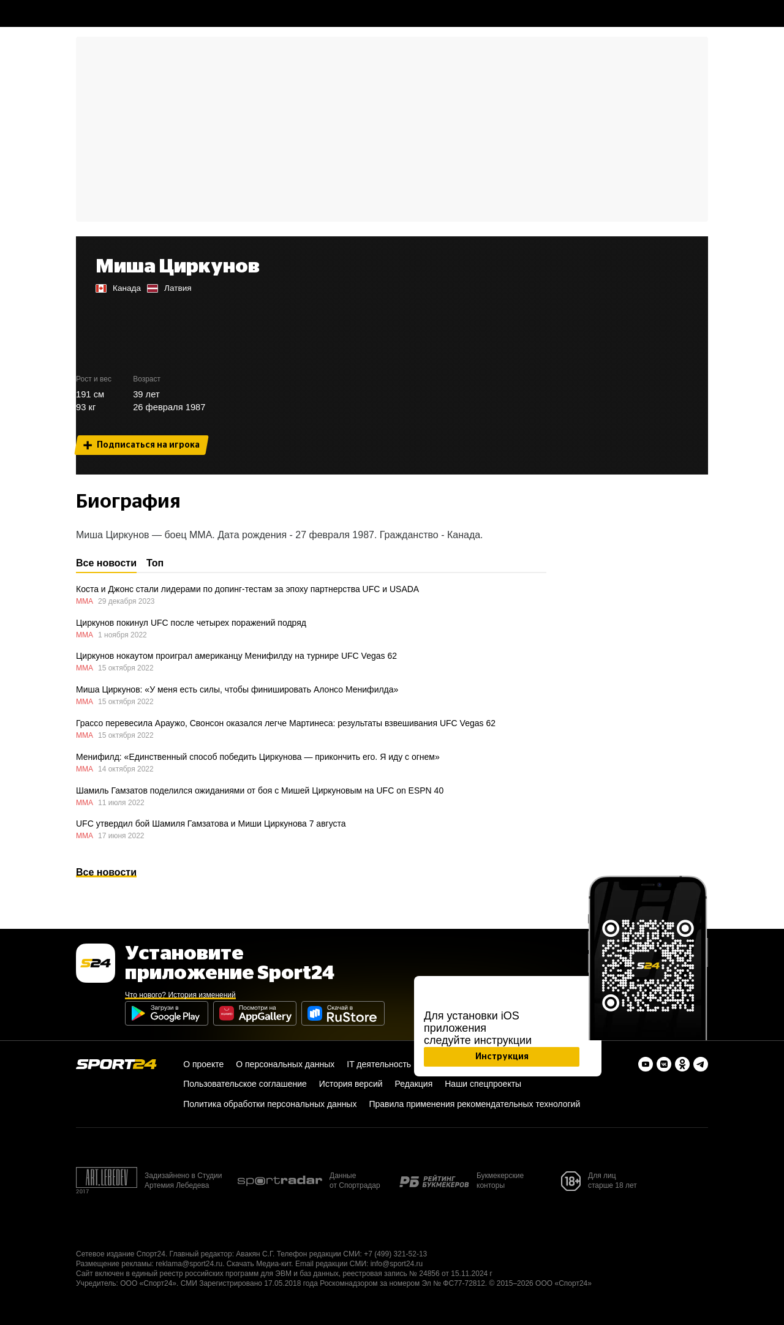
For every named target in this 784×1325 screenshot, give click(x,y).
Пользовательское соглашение (245, 1084)
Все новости (106, 872)
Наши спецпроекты (483, 1084)
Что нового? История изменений (180, 995)
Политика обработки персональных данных (269, 1104)
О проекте (203, 1064)
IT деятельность (379, 1064)
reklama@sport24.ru (189, 1263)
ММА (84, 601)
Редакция (414, 1084)
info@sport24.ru (397, 1263)
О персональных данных (285, 1064)
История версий (351, 1084)
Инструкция (502, 1056)
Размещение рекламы (114, 1263)
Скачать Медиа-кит (259, 1263)
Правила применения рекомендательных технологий (474, 1104)
